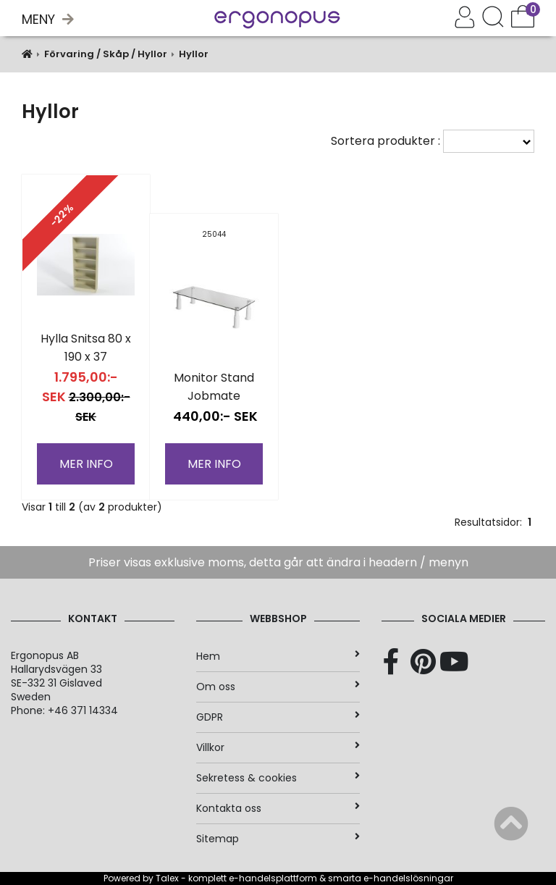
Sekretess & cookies (278, 778)
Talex (167, 878)
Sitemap (278, 838)
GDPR (278, 717)
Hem (278, 656)
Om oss (278, 686)
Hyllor (193, 54)
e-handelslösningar (408, 878)
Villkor (278, 747)
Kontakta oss (278, 808)
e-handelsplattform (273, 878)
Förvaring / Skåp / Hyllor (105, 54)
